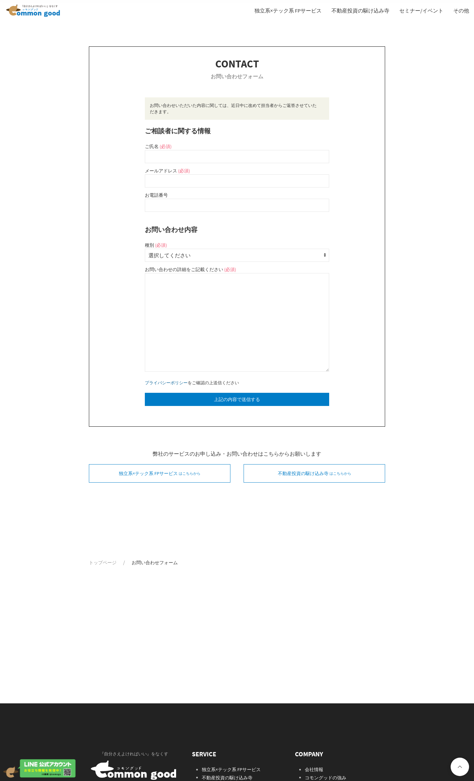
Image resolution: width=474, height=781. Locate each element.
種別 (156, 245)
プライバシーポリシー (166, 382)
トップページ (103, 563)
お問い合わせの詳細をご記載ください (190, 269)
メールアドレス (167, 171)
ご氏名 (158, 146)
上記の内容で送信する (237, 399)
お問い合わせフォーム (155, 563)
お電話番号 (156, 195)
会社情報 (314, 769)
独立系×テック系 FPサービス (231, 769)
